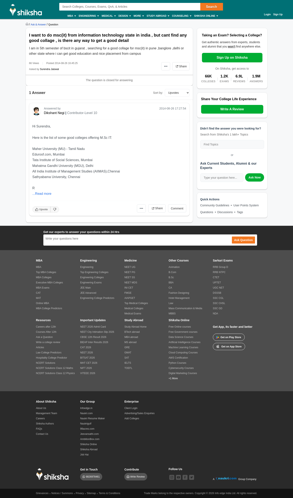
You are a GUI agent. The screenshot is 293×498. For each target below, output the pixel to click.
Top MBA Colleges (46, 272)
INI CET (128, 287)
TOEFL (128, 368)
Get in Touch (89, 469)
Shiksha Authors (45, 423)
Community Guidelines (214, 205)
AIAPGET (129, 298)
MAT (38, 298)
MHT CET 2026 (88, 362)
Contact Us (42, 434)
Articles (40, 347)
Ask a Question (44, 337)
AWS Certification (178, 357)
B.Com (172, 272)
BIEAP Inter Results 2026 (94, 342)
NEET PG (129, 272)
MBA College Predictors (49, 308)
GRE (127, 347)
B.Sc (171, 277)
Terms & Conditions (109, 493)
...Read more (41, 193)
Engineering (88, 16)
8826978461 (93, 476)
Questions (206, 212)
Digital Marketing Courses (183, 373)
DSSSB (217, 292)
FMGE (128, 292)
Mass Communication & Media (185, 308)
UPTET (217, 282)
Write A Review (232, 109)
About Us (41, 408)
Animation (174, 267)
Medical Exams (132, 313)
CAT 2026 (85, 347)
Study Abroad (158, 16)
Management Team (46, 413)
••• (165, 66)
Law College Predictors (48, 352)
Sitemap (91, 493)
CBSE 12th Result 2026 (93, 337)
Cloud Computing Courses (183, 352)
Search (211, 6)
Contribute (131, 469)
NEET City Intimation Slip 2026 (97, 331)
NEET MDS (130, 282)
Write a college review (48, 342)
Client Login (130, 408)
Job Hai (84, 454)
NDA (215, 313)
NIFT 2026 (86, 368)
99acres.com (87, 428)
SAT (126, 357)
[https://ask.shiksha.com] (39, 24)
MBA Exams (42, 287)
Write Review (137, 476)
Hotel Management (179, 298)
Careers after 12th (46, 326)
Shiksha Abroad (88, 449)
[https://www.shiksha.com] (27, 24)
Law (171, 303)
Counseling (181, 16)
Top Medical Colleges (136, 303)
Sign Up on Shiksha (232, 57)
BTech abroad (132, 331)
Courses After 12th (46, 331)
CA (170, 287)
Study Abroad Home (135, 326)
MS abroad (130, 342)
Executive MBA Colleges (49, 282)
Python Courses (177, 362)
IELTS (127, 362)
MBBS (172, 313)
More (139, 16)
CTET (216, 277)
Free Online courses (180, 326)
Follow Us (175, 469)
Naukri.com (86, 413)
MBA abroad (131, 337)
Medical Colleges (133, 308)
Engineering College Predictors (97, 298)
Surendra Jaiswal (49, 69)
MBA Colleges (43, 277)
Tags (240, 212)
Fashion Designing (179, 292)
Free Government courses (183, 331)
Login (267, 14)
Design (124, 16)
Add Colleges (131, 418)
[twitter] (191, 477)
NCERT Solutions (45, 362)
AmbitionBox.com (89, 439)
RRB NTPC (219, 272)
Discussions (225, 212)
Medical (108, 16)
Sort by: (158, 92)
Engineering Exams (91, 282)
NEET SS (129, 277)
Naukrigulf (85, 423)
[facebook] (185, 477)
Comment (177, 208)
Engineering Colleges (92, 277)
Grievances (42, 493)
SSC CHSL (219, 303)
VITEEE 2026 (87, 373)
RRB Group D (220, 267)
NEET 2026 (86, 352)
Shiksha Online (206, 16)
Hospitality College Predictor (51, 357)
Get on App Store (229, 346)
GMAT (127, 352)
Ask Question (243, 240)
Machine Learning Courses (183, 347)
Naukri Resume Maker (92, 418)
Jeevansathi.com (89, 434)
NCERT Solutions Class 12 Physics (55, 373)
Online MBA (42, 303)
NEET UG (129, 267)
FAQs (39, 428)
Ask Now (254, 177)
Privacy (80, 493)
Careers (40, 418)
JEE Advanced (88, 292)
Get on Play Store (228, 337)
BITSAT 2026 (87, 357)
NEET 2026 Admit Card (93, 326)
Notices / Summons (62, 493)
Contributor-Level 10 (82, 113)
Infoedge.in (86, 408)
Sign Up (277, 14)
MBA (72, 16)
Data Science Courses (181, 337)
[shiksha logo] (53, 474)
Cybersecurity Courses (181, 368)
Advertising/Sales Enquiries (139, 413)
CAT (38, 292)
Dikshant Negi (54, 113)
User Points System (246, 205)
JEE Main (85, 287)
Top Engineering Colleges (94, 272)
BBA (171, 282)
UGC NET (218, 287)
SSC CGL (218, 298)
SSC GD (217, 308)
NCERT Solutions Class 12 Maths (54, 368)
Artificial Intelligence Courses (184, 342)
